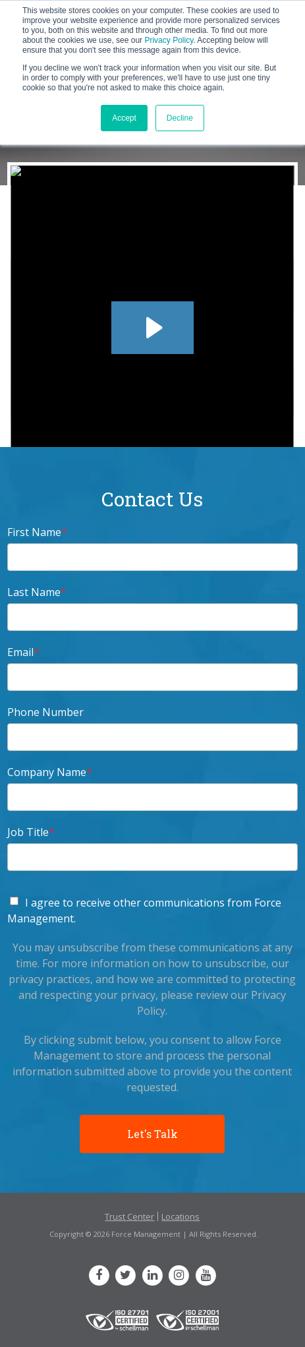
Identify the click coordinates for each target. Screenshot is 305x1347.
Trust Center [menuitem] (129, 1216)
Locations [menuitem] (180, 1216)
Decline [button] (180, 118)
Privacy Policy (168, 40)
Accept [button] (124, 118)
